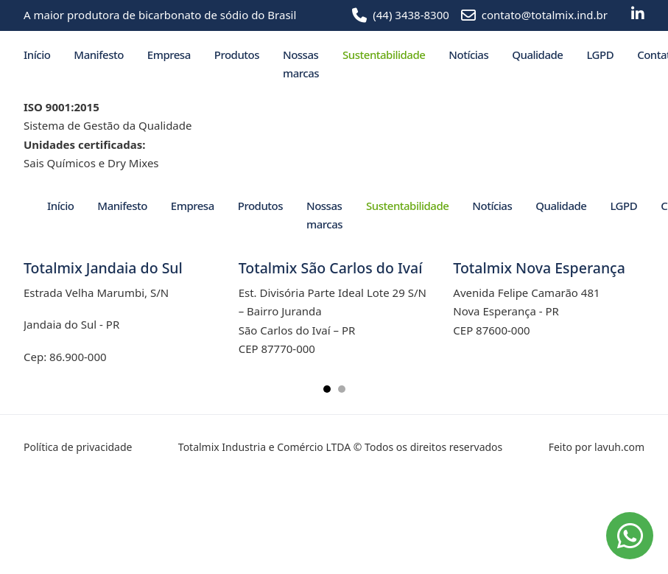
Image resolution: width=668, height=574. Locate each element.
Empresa (169, 54)
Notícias (468, 54)
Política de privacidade (78, 447)
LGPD (599, 54)
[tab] (327, 389)
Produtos (236, 54)
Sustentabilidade (383, 54)
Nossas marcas (301, 64)
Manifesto (98, 54)
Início (37, 54)
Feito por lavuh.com (596, 447)
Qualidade (537, 54)
